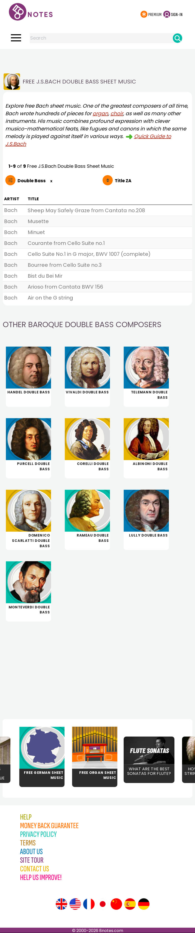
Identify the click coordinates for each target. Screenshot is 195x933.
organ (100, 113)
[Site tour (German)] (143, 904)
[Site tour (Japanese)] (102, 904)
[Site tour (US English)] (75, 904)
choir (116, 113)
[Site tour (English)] (61, 904)
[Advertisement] (97, 59)
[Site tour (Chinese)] (116, 904)
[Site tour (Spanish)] (130, 904)
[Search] (177, 38)
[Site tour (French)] (89, 904)
